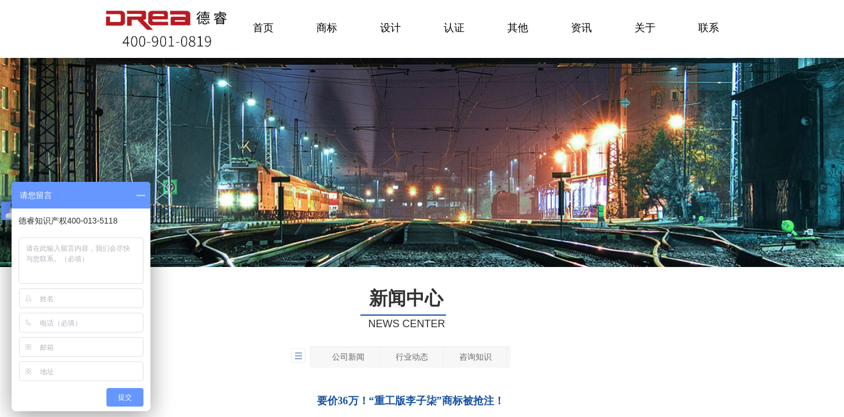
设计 (390, 28)
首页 (263, 28)
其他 (517, 28)
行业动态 (412, 357)
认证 (454, 28)
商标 (326, 28)
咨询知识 (475, 357)
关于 (645, 28)
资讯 (581, 28)
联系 (708, 28)
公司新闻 (348, 357)
